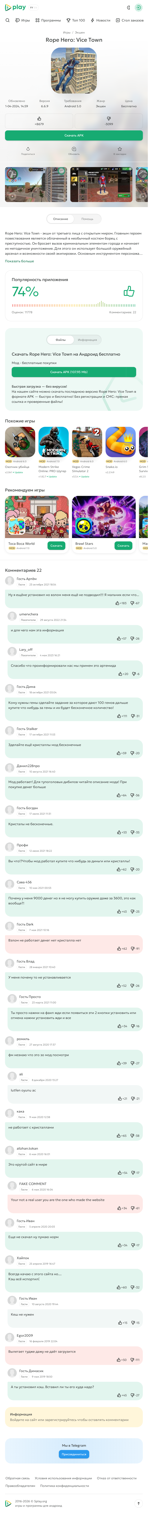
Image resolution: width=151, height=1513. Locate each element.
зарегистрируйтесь (60, 1420)
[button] (138, 1503)
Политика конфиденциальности (64, 1486)
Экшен (80, 32)
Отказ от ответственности (117, 1478)
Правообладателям (20, 1486)
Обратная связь (17, 1478)
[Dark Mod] (128, 7)
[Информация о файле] (131, 372)
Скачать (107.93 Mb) (69, 372)
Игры (66, 32)
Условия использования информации (63, 1478)
